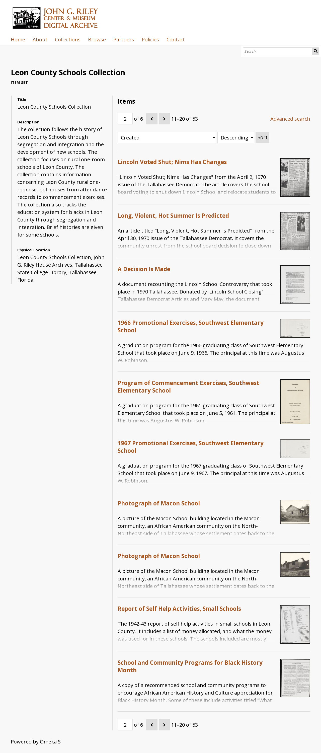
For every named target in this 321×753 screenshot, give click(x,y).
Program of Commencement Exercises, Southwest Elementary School (188, 386)
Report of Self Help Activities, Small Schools (179, 609)
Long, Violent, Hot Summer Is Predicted (173, 215)
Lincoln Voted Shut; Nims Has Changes (172, 162)
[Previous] (151, 118)
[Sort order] (235, 137)
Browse (97, 39)
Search (315, 51)
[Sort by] (167, 137)
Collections (68, 39)
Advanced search (290, 118)
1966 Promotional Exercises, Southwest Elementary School (191, 326)
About (40, 39)
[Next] (164, 118)
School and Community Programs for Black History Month (190, 666)
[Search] (277, 51)
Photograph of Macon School (159, 503)
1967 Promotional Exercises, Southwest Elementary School (191, 447)
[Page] (125, 118)
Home (18, 39)
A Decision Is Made (144, 269)
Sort (263, 137)
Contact (176, 39)
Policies (150, 39)
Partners (123, 39)
